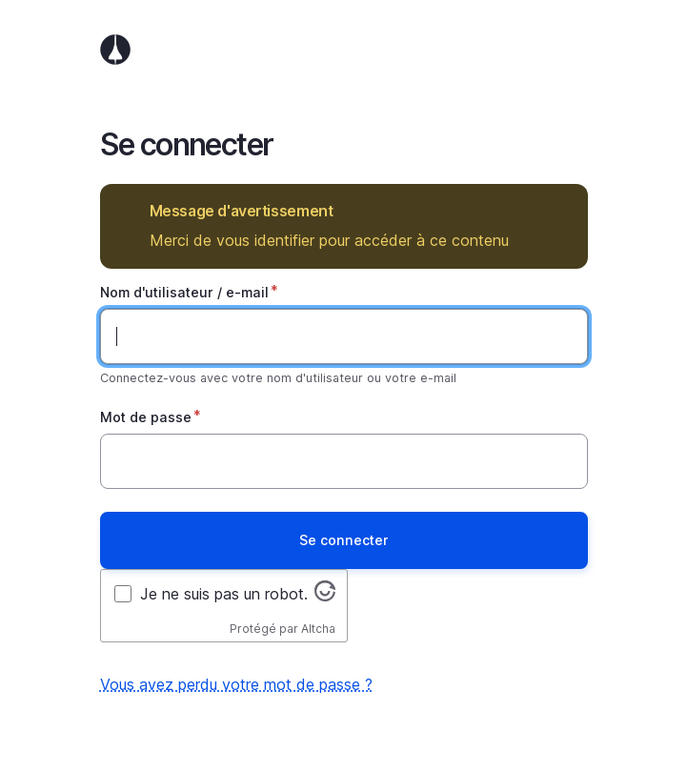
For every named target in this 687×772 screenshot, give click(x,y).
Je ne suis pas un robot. (224, 593)
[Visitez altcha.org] (324, 595)
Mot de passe (146, 417)
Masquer (560, 211)
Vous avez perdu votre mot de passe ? (236, 684)
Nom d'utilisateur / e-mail (184, 292)
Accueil (344, 49)
